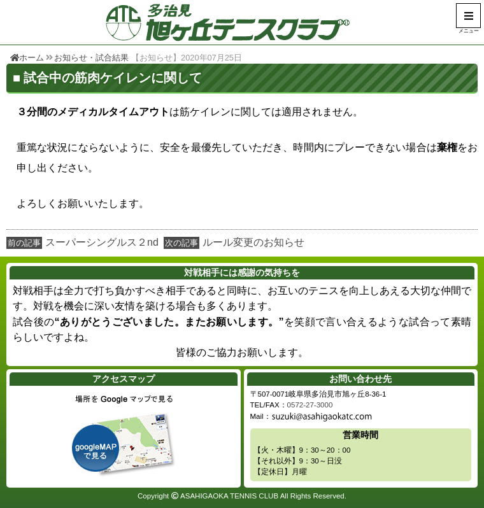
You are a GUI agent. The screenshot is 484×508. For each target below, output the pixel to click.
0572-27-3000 (310, 405)
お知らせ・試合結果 (91, 57)
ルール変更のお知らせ (253, 242)
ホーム (27, 57)
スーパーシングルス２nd (102, 242)
